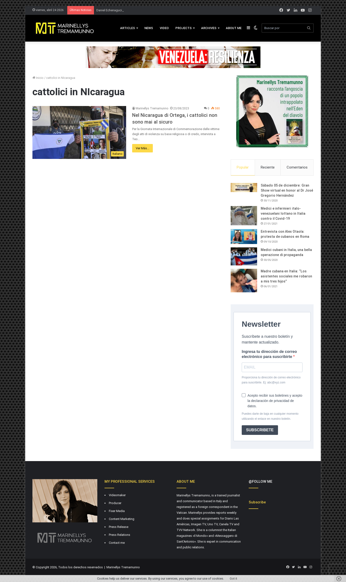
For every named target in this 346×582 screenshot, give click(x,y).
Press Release (118, 527)
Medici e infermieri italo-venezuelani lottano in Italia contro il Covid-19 (283, 213)
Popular (243, 167)
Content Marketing (121, 519)
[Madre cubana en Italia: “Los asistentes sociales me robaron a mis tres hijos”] (244, 280)
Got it (233, 578)
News (148, 28)
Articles (127, 28)
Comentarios (297, 167)
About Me (233, 28)
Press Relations (119, 535)
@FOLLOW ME (260, 481)
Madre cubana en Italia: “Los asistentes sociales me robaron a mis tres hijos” (286, 276)
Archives (208, 28)
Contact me (117, 542)
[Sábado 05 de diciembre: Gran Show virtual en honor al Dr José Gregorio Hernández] (244, 187)
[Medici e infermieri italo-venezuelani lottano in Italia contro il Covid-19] (244, 215)
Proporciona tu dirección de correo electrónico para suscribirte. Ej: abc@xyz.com (271, 380)
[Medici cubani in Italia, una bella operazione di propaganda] (244, 256)
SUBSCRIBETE (260, 430)
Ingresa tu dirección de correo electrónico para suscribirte (269, 354)
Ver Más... (142, 148)
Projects (183, 28)
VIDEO (164, 28)
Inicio (37, 78)
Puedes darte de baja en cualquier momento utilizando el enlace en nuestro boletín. (270, 416)
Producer (115, 503)
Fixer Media (117, 511)
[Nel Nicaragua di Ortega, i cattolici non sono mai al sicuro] (79, 132)
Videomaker (117, 495)
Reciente (268, 167)
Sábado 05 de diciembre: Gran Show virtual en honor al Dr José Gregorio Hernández (287, 190)
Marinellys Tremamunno (152, 108)
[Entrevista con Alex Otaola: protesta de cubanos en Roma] (244, 236)
